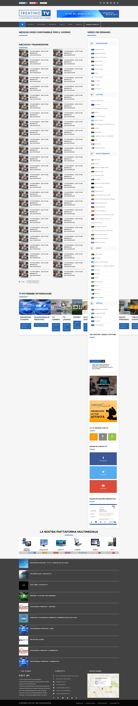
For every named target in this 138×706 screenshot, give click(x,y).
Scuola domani (98, 77)
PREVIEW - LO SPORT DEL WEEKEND (43, 595)
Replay (96, 285)
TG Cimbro (97, 81)
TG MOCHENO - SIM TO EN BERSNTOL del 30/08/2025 (73, 185)
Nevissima (97, 270)
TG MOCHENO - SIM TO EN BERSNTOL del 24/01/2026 (39, 97)
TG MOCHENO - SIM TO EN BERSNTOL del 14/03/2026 (73, 62)
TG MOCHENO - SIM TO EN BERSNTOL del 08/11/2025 (73, 141)
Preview (96, 277)
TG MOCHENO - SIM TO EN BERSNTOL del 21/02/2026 (39, 79)
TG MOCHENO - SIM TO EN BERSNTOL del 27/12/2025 (39, 115)
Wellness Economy (99, 242)
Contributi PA (114, 703)
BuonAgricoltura (98, 100)
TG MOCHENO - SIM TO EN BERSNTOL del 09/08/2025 (39, 203)
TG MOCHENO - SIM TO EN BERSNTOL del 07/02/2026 (39, 88)
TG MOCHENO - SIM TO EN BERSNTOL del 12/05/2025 (73, 256)
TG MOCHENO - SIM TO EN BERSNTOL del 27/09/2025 (73, 167)
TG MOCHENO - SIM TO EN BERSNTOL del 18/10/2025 (39, 159)
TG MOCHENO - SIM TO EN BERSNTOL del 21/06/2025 (73, 229)
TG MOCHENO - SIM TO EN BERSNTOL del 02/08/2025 (73, 203)
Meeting (96, 128)
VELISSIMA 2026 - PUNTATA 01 (40, 574)
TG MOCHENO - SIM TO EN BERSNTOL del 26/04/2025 (73, 264)
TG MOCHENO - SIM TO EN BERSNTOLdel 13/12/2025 (39, 123)
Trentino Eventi (98, 61)
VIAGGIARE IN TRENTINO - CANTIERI (42, 606)
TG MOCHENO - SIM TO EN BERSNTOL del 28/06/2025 (39, 229)
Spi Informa (97, 144)
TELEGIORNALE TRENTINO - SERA (42, 628)
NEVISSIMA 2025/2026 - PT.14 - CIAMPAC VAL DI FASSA (49, 563)
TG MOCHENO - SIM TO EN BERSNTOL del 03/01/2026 (73, 106)
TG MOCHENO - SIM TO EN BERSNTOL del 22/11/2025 (73, 132)
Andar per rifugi (98, 171)
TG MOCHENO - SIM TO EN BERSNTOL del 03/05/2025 (39, 264)
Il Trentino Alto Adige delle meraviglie (104, 199)
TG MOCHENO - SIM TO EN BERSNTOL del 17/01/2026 (73, 97)
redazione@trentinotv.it (63, 693)
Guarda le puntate (25, 326)
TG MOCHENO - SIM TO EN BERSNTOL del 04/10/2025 (39, 167)
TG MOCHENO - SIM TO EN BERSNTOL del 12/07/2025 (39, 220)
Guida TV (62, 24)
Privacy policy (102, 703)
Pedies (96, 73)
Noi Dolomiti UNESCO (100, 210)
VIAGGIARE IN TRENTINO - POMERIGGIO (44, 650)
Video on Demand (33, 281)
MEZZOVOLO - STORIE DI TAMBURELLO (104, 266)
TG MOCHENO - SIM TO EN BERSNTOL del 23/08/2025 (39, 194)
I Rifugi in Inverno (99, 191)
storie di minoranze (99, 147)
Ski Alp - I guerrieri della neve (102, 218)
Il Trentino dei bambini (100, 203)
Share (70, 24)
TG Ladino (97, 85)
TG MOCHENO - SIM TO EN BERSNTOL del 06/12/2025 (73, 123)
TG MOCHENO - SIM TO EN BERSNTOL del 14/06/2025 (39, 238)
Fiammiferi (97, 179)
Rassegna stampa (99, 49)
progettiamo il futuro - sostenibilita (103, 136)
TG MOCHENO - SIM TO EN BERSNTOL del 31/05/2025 (39, 247)
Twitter (103, 471)
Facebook (103, 457)
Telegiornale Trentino (100, 53)
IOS (103, 436)
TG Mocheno (97, 88)
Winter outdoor (98, 297)
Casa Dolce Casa (99, 175)
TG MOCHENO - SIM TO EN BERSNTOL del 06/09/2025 (39, 185)
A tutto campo (98, 254)
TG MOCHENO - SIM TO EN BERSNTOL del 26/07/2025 (39, 211)
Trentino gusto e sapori (100, 234)
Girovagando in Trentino (101, 108)
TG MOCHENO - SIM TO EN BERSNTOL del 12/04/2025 (73, 273)
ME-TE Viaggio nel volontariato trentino (104, 124)
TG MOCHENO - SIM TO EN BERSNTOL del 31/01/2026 (73, 88)
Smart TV (94, 436)
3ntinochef (97, 159)
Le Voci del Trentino (99, 116)
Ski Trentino (97, 289)
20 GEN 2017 (95, 361)
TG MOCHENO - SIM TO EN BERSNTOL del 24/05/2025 (73, 247)
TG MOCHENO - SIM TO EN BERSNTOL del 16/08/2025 (73, 194)
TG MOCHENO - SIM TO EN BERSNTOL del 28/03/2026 (73, 53)
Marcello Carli (98, 317)
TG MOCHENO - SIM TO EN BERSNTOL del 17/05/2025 (39, 256)
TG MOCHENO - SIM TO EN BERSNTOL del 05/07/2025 (73, 220)
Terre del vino (98, 222)
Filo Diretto (97, 104)
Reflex (96, 140)
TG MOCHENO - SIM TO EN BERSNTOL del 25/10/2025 (73, 150)
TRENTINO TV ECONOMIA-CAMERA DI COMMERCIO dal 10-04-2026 (53, 617)
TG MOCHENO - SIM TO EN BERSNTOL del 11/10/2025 (73, 159)
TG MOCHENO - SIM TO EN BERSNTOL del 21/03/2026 (39, 62)
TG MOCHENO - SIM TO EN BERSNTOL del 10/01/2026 (39, 106)
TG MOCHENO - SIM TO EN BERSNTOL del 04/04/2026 (39, 53)
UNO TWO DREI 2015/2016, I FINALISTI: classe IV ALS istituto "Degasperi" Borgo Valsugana (102, 366)
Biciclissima (97, 258)
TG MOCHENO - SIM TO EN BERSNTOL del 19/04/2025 (39, 273)
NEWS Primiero (98, 65)
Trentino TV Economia (100, 57)
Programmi (52, 24)
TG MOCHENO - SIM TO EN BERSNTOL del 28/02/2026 (73, 70)
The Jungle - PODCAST (100, 226)
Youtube (103, 484)
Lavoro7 (96, 112)
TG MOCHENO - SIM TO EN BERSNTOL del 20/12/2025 (73, 115)
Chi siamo (31, 24)
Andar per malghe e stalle (101, 167)
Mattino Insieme (98, 120)
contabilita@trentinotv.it (63, 687)
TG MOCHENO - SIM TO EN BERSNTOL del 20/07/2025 (73, 211)
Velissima (96, 293)
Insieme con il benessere (101, 262)
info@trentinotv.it (61, 681)
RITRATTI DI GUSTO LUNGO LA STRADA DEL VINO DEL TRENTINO (104, 214)
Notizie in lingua (98, 69)
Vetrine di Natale (99, 325)
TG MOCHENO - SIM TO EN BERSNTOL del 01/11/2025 (39, 150)
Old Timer (97, 273)
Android (112, 436)
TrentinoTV (97, 321)
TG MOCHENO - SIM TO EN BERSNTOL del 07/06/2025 (73, 238)
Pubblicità (79, 24)
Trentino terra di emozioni (101, 238)
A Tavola (96, 163)
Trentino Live (103, 384)
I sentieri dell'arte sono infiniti (102, 195)
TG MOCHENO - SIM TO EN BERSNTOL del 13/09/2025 (73, 176)
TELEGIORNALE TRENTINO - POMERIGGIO (44, 661)
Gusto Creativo (98, 187)
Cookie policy (90, 703)
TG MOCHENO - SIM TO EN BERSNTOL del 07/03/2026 (39, 70)
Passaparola (97, 132)
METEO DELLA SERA (37, 639)
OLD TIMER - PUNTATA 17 (39, 584)
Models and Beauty (99, 207)
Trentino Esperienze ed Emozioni (103, 230)
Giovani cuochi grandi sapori (102, 183)
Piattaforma (41, 24)
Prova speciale (98, 281)
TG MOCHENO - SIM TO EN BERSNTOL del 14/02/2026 (73, 79)
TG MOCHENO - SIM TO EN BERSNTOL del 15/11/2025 (39, 141)
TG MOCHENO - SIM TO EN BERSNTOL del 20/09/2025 (39, 176)
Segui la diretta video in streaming (103, 387)
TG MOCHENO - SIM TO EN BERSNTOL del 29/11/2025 (39, 132)
